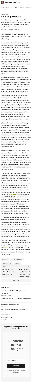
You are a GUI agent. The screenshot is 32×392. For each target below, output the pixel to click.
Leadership (5, 259)
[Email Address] (16, 360)
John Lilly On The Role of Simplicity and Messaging (13, 292)
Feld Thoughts (9, 2)
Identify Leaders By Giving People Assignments (16, 299)
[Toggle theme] (19, 2)
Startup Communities (16, 259)
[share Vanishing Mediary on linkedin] (18, 280)
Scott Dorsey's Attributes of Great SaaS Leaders (13, 311)
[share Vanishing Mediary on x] (14, 280)
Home (3, 14)
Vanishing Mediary (7, 263)
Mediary (17, 263)
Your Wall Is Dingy (6, 317)
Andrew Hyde (13, 194)
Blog (7, 14)
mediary (6, 247)
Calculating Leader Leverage (10, 304)
